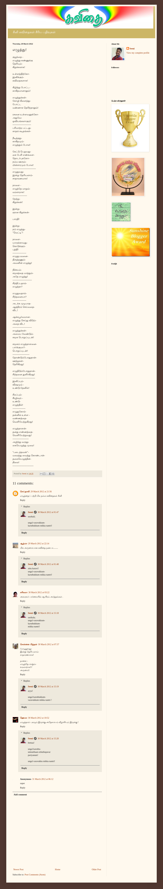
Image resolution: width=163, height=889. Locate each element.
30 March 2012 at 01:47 (48, 512)
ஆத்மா (23, 543)
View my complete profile (138, 53)
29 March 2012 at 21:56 (41, 491)
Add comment (20, 794)
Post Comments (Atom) (35, 874)
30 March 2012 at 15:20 (48, 738)
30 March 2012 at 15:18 (48, 613)
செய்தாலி (25, 491)
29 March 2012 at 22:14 (38, 543)
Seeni (30, 512)
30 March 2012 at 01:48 (48, 564)
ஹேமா (23, 718)
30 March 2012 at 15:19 (48, 686)
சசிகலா (23, 592)
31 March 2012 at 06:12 (42, 779)
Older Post (96, 869)
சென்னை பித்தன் (28, 644)
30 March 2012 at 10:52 (38, 718)
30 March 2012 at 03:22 (39, 592)
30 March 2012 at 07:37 (48, 644)
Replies (26, 506)
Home (57, 869)
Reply (22, 500)
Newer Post (18, 869)
